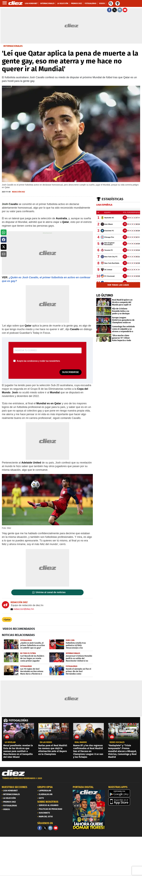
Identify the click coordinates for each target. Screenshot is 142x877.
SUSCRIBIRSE (70, 372)
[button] (4, 232)
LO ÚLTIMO (104, 295)
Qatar (8, 619)
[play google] (124, 793)
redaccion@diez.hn (22, 609)
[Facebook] (39, 828)
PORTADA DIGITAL (83, 787)
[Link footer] (13, 773)
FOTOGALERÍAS (18, 720)
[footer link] (71, 779)
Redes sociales (117, 742)
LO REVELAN (10, 742)
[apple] (124, 801)
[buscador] (110, 3)
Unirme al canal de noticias (51, 592)
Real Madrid (81, 742)
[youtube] (55, 828)
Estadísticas (112, 199)
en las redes (46, 742)
